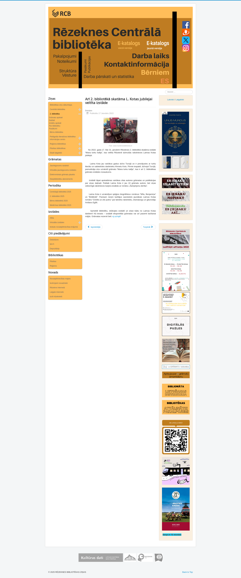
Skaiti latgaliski (56, 153)
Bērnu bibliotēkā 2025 (59, 201)
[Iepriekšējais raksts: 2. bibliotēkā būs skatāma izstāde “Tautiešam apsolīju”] (94, 227)
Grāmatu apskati (56, 117)
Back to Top (187, 572)
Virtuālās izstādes (57, 222)
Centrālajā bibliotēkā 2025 (60, 192)
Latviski (170, 99)
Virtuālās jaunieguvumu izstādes (63, 170)
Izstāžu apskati (55, 123)
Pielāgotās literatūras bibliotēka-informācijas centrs (63, 138)
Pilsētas (53, 261)
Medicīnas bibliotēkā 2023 (60, 205)
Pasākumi (53, 129)
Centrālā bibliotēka (57, 109)
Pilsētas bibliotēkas (57, 148)
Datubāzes (54, 240)
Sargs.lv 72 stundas (172, 534)
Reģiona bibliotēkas (58, 144)
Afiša (52, 218)
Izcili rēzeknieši (56, 296)
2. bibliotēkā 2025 (57, 196)
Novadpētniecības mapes (60, 279)
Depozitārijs (54, 249)
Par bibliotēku (54, 126)
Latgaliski (180, 99)
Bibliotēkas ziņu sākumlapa (61, 105)
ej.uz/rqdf (116, 216)
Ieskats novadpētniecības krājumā (64, 227)
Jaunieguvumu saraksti (59, 166)
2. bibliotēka (55, 114)
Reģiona (53, 266)
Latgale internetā (56, 292)
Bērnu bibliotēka (56, 132)
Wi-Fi (52, 244)
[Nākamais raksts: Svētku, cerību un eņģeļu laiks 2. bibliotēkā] (148, 227)
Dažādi (52, 120)
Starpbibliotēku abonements (61, 179)
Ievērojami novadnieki (59, 283)
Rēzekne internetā (57, 288)
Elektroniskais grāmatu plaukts (62, 174)
